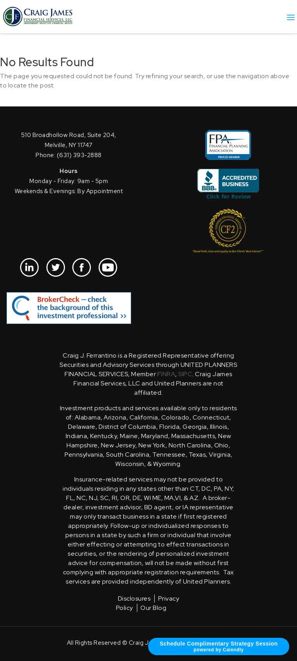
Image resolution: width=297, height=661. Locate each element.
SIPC (185, 374)
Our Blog (153, 608)
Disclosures (134, 598)
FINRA (166, 374)
